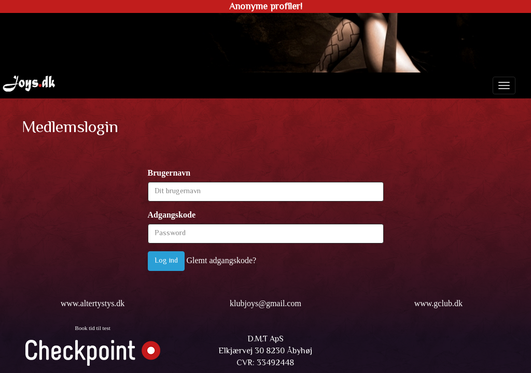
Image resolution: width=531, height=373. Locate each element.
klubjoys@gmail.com (265, 303)
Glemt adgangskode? (222, 260)
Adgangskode (171, 214)
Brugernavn (169, 172)
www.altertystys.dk (92, 303)
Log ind (166, 261)
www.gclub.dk (438, 303)
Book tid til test (92, 328)
